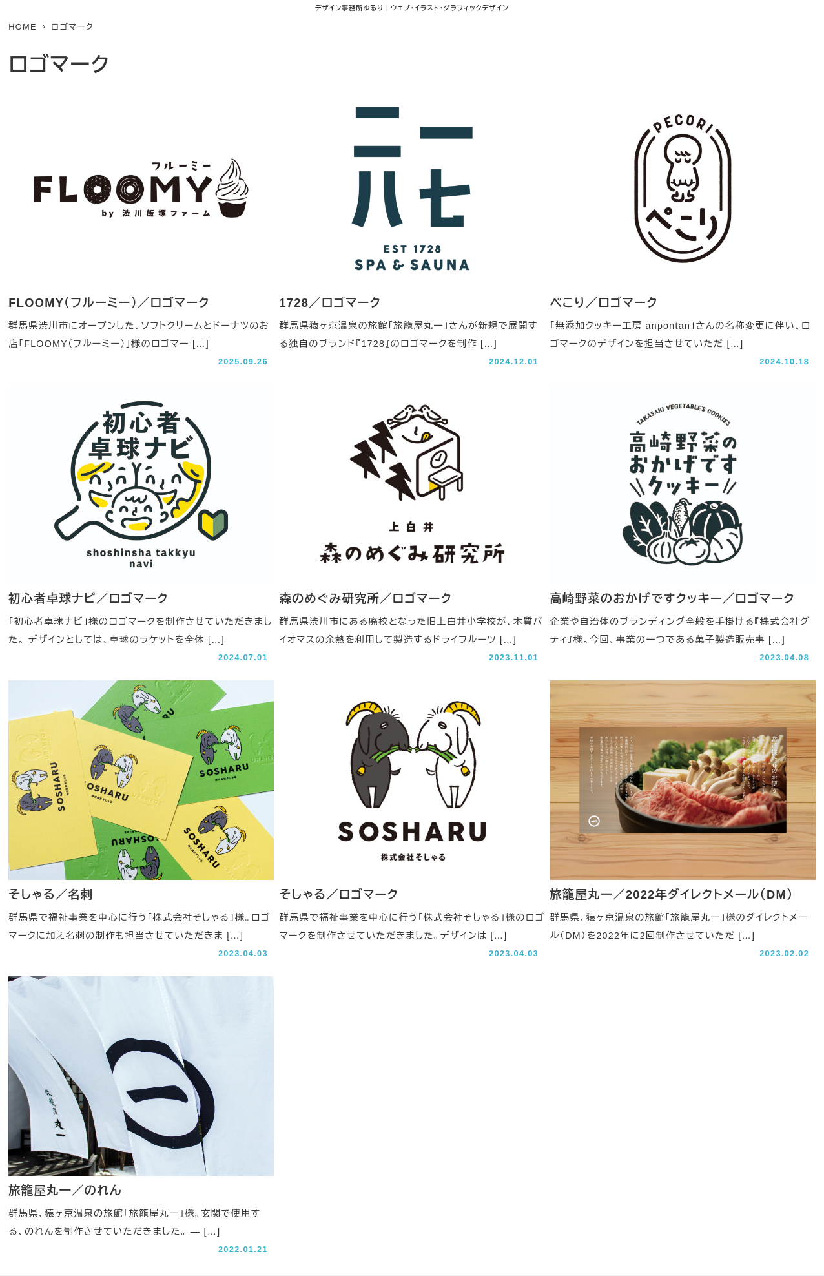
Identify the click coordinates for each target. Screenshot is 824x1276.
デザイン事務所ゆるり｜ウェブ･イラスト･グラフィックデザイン (412, 8)
